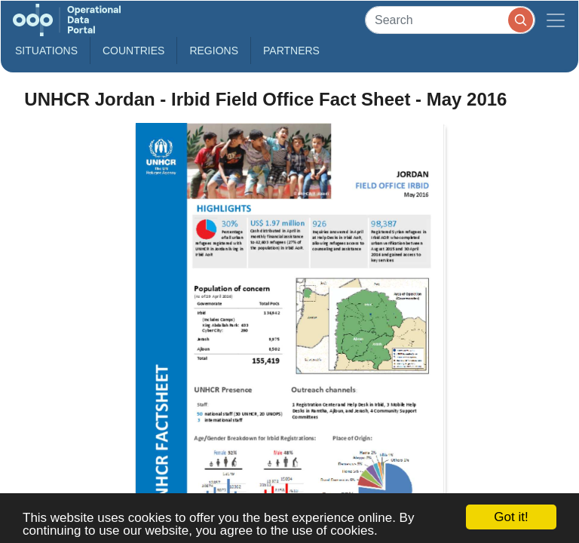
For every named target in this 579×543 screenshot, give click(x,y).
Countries (133, 50)
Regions (213, 50)
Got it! (511, 517)
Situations (46, 50)
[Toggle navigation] (555, 20)
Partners (291, 50)
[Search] (450, 20)
